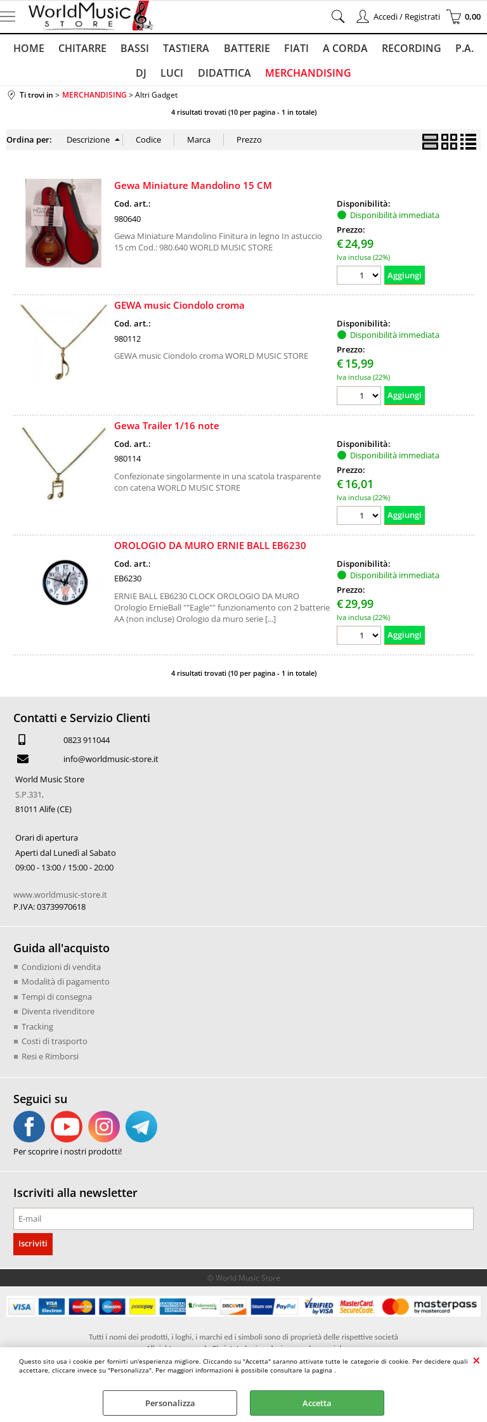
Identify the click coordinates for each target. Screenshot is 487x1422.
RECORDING (395, 49)
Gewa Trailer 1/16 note (166, 430)
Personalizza (170, 1403)
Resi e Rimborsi (50, 1061)
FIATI (283, 49)
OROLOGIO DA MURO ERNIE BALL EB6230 (210, 551)
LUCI (161, 77)
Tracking (37, 1031)
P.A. (447, 49)
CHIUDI (476, 1360)
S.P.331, (29, 799)
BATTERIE (235, 49)
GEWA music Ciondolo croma (179, 310)
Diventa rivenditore (58, 1016)
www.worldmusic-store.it (60, 899)
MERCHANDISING (294, 77)
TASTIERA (176, 49)
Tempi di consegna (57, 1001)
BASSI (126, 49)
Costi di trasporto (55, 1046)
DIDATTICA (211, 77)
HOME (22, 49)
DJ (474, 49)
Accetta (317, 1403)
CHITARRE (75, 49)
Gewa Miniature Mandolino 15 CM (193, 190)
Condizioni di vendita (61, 972)
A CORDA (330, 49)
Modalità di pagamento (66, 986)
